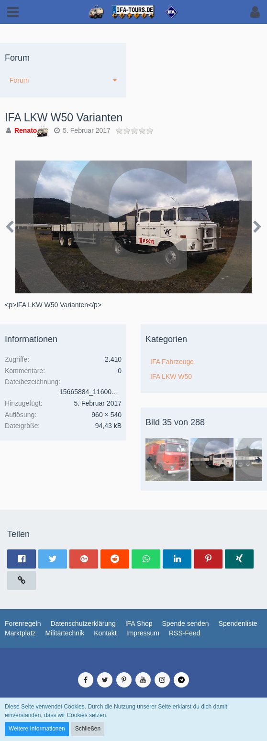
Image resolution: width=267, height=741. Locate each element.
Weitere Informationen (37, 728)
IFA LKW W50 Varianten (63, 117)
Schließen (87, 728)
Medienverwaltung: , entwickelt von (133, 662)
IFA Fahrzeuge (172, 361)
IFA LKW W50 (171, 376)
